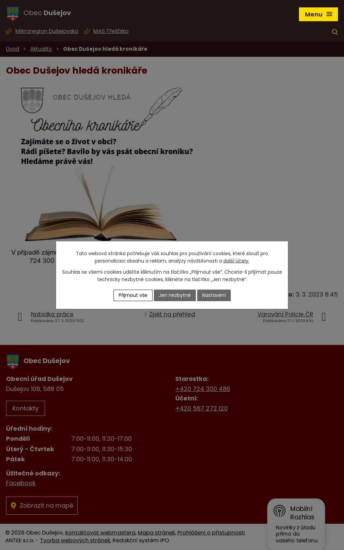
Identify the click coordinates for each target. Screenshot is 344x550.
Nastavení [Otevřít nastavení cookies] (214, 295)
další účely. (236, 261)
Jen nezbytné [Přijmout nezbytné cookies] (175, 295)
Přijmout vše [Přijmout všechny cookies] (133, 295)
